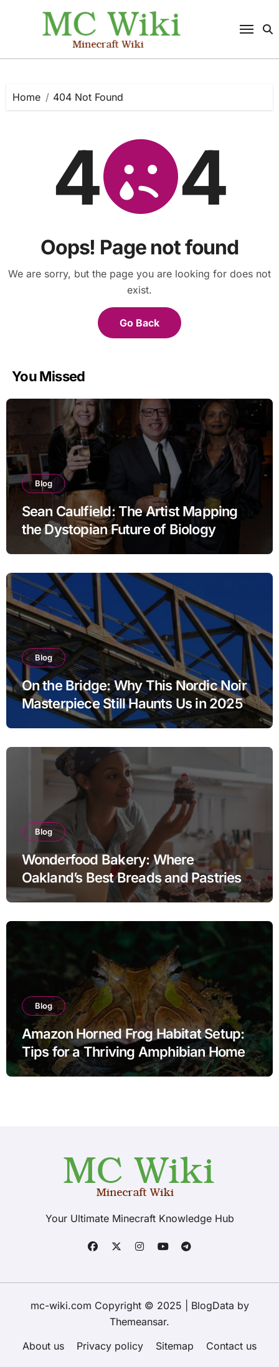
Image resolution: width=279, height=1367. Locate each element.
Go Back (139, 323)
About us (43, 1346)
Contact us (231, 1346)
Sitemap (175, 1346)
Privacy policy (110, 1346)
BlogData (212, 1305)
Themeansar (138, 1321)
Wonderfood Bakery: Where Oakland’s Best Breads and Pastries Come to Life (132, 877)
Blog (43, 483)
